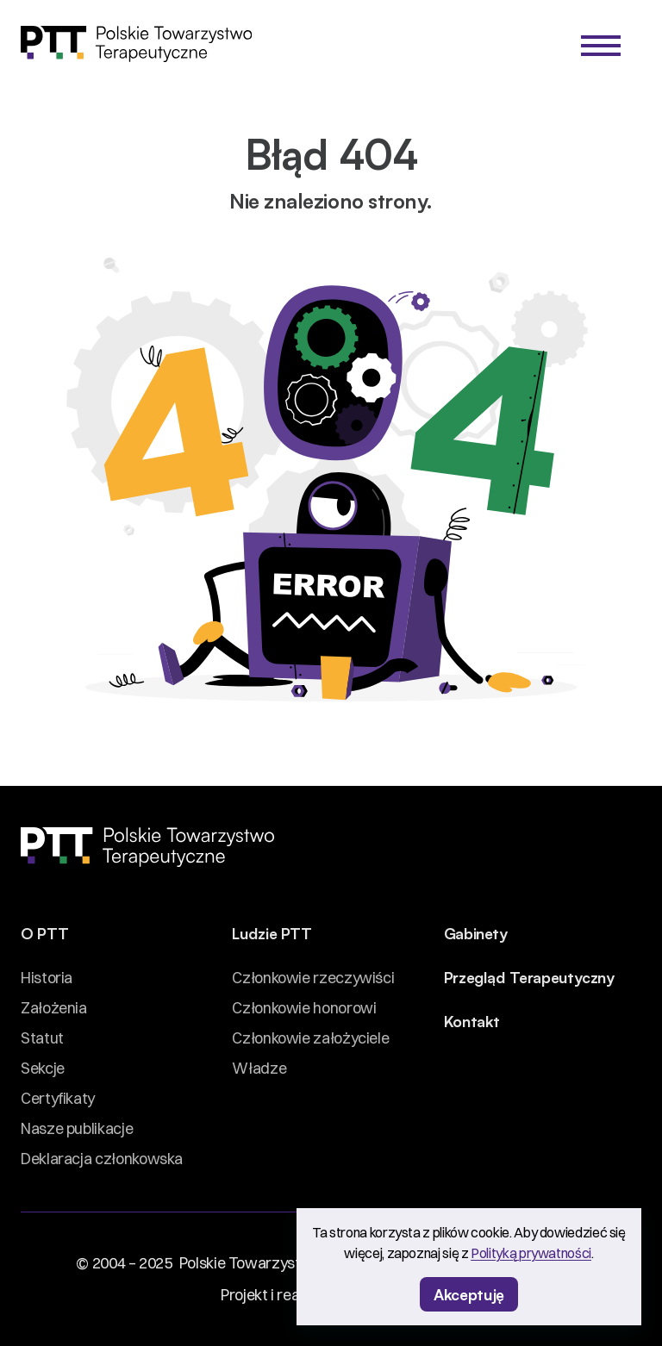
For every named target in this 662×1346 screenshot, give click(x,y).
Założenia (54, 1008)
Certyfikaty (58, 1098)
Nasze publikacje (77, 1128)
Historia (46, 978)
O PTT (44, 932)
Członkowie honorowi (304, 1008)
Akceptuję (469, 1293)
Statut (42, 1038)
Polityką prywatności (531, 1253)
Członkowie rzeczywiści (313, 978)
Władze (259, 1068)
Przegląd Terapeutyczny (529, 976)
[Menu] (600, 45)
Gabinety (476, 932)
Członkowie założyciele (310, 1038)
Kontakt (472, 1020)
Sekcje (43, 1068)
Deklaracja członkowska (102, 1158)
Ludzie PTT (271, 932)
